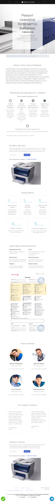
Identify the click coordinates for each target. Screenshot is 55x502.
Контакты (45, 2)
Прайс (38, 2)
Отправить (27, 154)
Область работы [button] (30, 490)
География (16, 2)
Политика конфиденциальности (16, 490)
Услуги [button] (9, 2)
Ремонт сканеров (23, 56)
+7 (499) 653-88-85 (27, 32)
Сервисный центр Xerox (12, 56)
